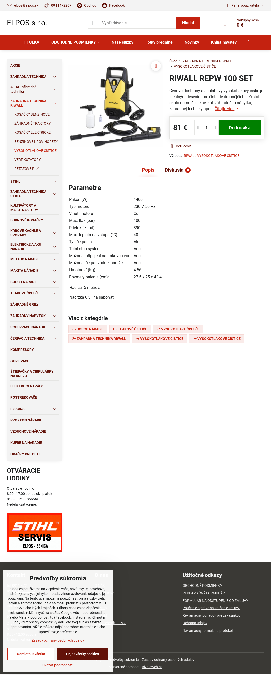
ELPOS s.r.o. (27, 23)
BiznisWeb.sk (152, 667)
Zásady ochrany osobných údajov (168, 660)
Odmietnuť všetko (31, 654)
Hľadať (188, 22)
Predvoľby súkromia (123, 660)
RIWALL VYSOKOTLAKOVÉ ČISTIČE (211, 156)
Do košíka (240, 128)
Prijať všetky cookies (82, 654)
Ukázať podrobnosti (57, 665)
